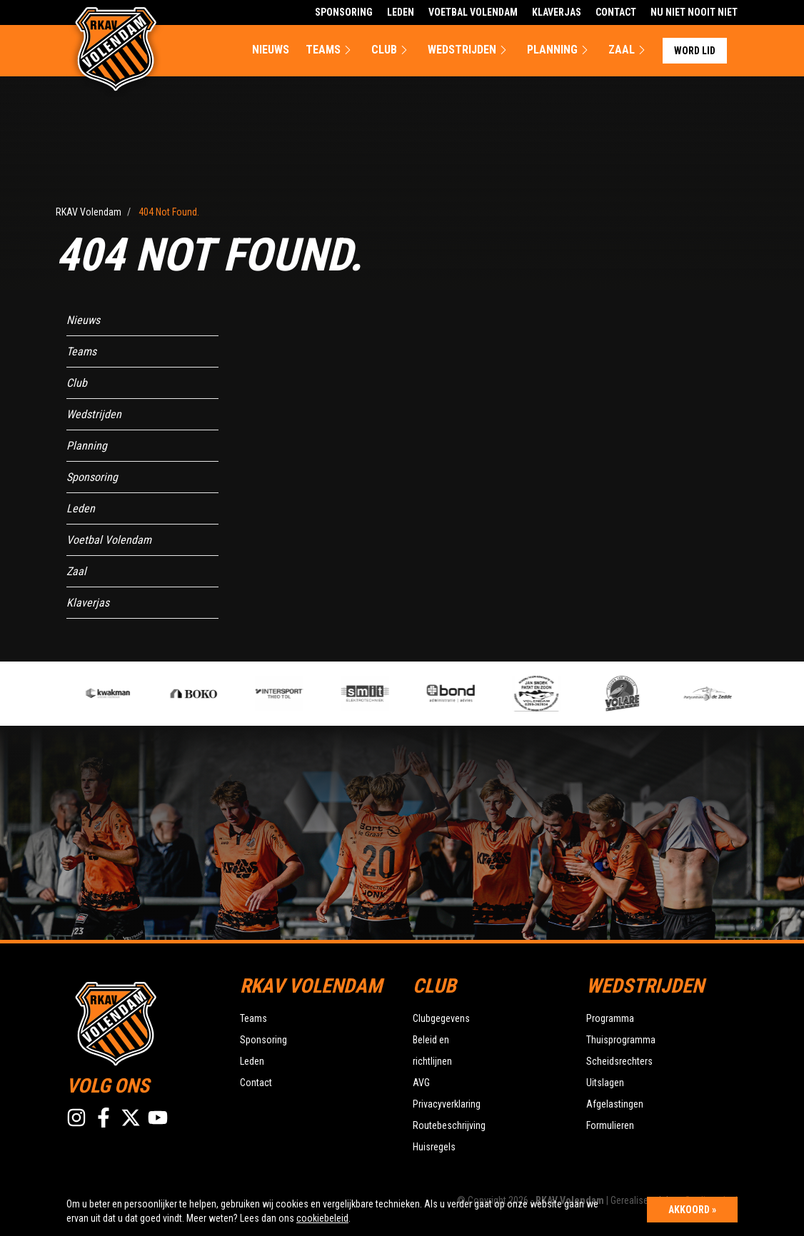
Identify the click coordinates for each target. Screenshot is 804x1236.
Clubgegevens (441, 1018)
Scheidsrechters (619, 1061)
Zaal (628, 50)
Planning (559, 50)
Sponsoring (344, 12)
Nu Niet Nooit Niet (694, 12)
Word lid (694, 50)
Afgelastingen (614, 1104)
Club (391, 50)
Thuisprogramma (620, 1039)
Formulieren (610, 1125)
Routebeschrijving (449, 1125)
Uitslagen (605, 1082)
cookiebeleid (322, 1218)
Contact (616, 12)
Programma (610, 1018)
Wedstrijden (469, 50)
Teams (330, 50)
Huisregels (434, 1147)
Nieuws (270, 49)
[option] (289, 694)
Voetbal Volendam (473, 12)
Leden (400, 12)
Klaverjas (556, 12)
